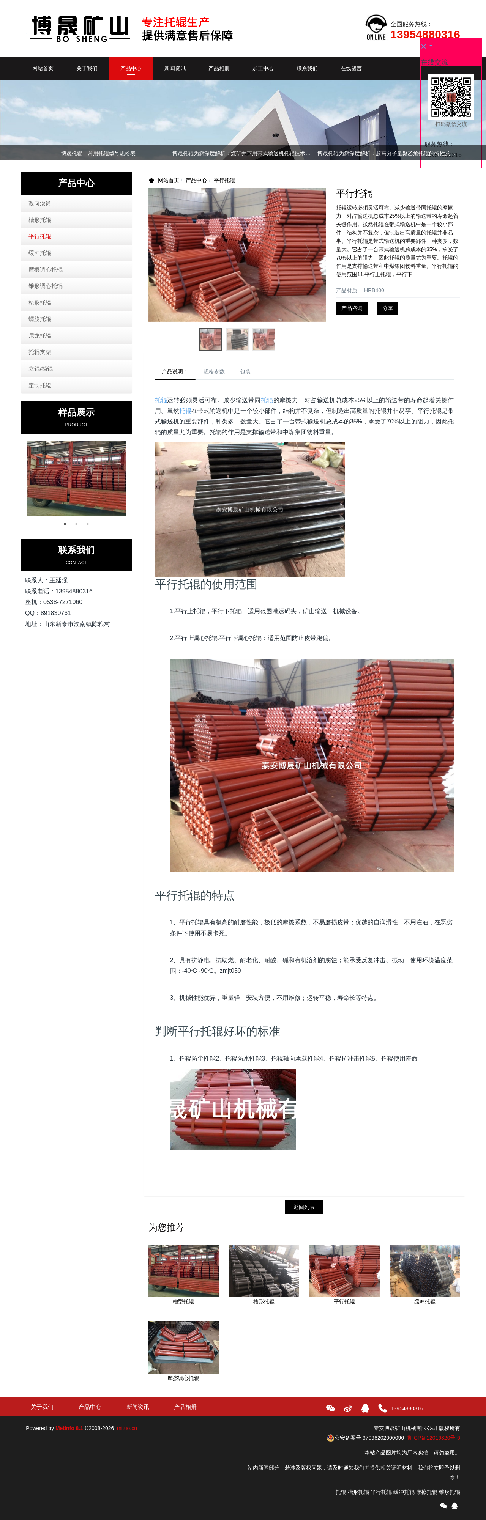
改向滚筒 (39, 203)
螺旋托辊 (39, 319)
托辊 (161, 401)
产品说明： (176, 372)
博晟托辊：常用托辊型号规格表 (98, 153)
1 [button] (65, 524)
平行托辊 (224, 180)
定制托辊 (39, 385)
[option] (243, 154)
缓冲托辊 (39, 253)
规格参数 (216, 372)
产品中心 (196, 180)
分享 (387, 308)
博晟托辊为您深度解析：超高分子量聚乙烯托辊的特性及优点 (387, 153)
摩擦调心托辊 (45, 269)
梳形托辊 (39, 302)
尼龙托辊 (39, 335)
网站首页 (43, 68)
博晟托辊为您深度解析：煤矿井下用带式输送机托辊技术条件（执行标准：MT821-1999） (242, 153)
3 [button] (88, 524)
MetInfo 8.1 (69, 1429)
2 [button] (76, 524)
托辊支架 (39, 352)
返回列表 (304, 1208)
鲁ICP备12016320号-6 (433, 1438)
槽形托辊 (39, 220)
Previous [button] (29, 153)
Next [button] (456, 153)
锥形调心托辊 (45, 286)
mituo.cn (127, 1429)
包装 (249, 372)
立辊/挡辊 (40, 368)
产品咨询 (352, 308)
